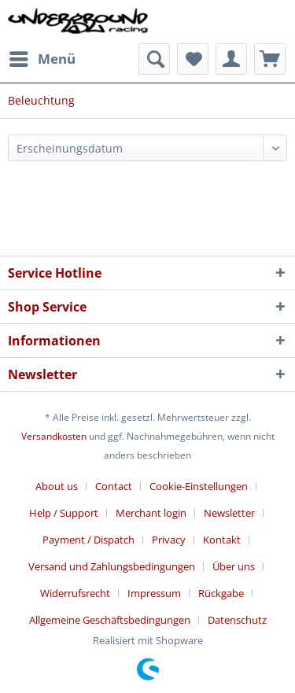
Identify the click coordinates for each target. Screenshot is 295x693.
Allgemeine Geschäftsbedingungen (109, 620)
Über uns (233, 566)
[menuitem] (41, 59)
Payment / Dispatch (88, 540)
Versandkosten (54, 436)
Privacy (169, 540)
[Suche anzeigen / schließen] (154, 59)
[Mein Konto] (231, 59)
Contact (113, 486)
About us (56, 486)
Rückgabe (221, 593)
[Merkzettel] (192, 59)
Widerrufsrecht (75, 593)
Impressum (154, 593)
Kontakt (222, 540)
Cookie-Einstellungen (198, 486)
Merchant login (151, 513)
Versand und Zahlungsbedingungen (111, 566)
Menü (42, 57)
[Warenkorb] (270, 59)
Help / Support (63, 513)
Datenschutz (237, 620)
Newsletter (229, 513)
